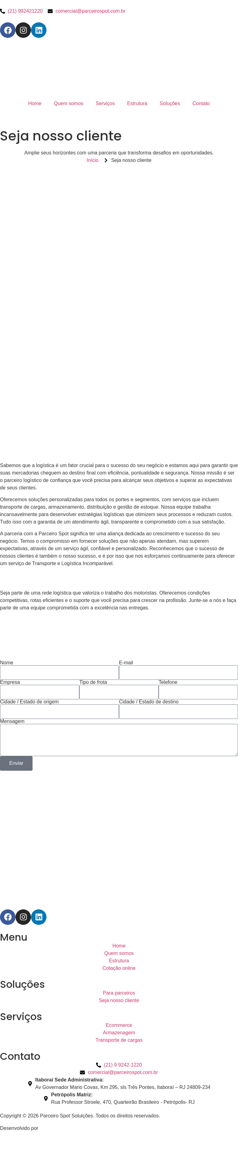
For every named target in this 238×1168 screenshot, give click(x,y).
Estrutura (137, 103)
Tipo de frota (93, 682)
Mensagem (12, 721)
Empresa (10, 682)
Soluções (170, 103)
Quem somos (68, 103)
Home (35, 103)
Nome (6, 662)
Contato (201, 103)
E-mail (126, 662)
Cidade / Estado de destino (148, 701)
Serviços (105, 103)
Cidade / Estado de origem (29, 701)
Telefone (168, 682)
